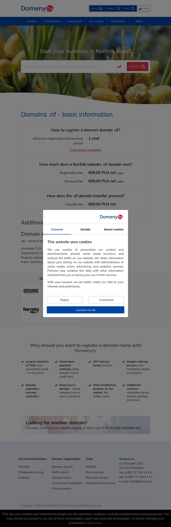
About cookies (114, 229)
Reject (64, 300)
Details (85, 229)
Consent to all (85, 310)
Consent (57, 229)
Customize (106, 300)
